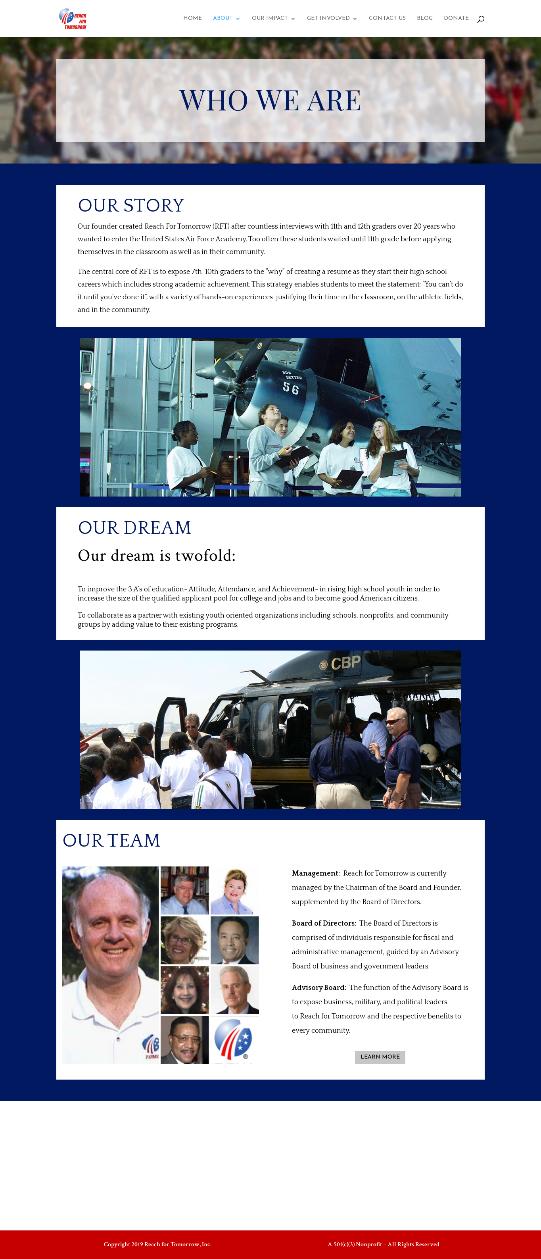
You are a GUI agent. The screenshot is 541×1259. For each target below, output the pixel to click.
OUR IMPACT (270, 18)
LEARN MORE (380, 1057)
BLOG (425, 18)
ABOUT (223, 18)
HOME (192, 18)
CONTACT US (387, 18)
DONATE (456, 18)
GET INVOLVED (328, 18)
